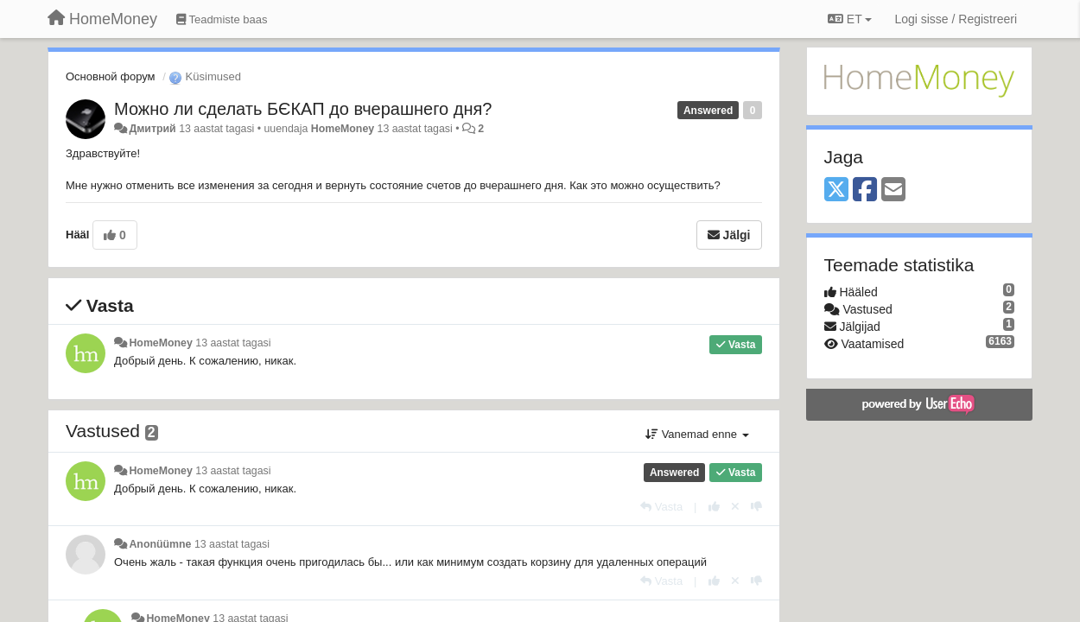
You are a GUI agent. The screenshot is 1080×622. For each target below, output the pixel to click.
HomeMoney (342, 129)
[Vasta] (661, 506)
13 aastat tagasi (232, 343)
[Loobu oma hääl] (735, 506)
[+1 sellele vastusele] (714, 506)
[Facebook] (865, 190)
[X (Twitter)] (836, 190)
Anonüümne (160, 544)
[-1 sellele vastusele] (756, 506)
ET (850, 19)
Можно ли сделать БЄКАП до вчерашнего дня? (303, 108)
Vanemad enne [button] (696, 434)
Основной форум (111, 76)
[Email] (893, 190)
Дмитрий (152, 129)
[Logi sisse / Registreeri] (955, 19)
